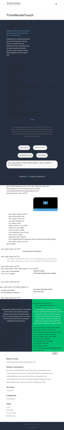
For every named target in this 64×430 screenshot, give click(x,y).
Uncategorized (10, 399)
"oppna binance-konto (12, 379)
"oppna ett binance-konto (13, 373)
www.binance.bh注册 (12, 370)
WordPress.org (10, 416)
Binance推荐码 (10, 376)
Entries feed (10, 410)
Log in (8, 407)
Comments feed (11, 413)
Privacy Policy (34, 427)
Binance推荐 (10, 382)
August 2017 (10, 390)
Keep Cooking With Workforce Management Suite (21, 362)
